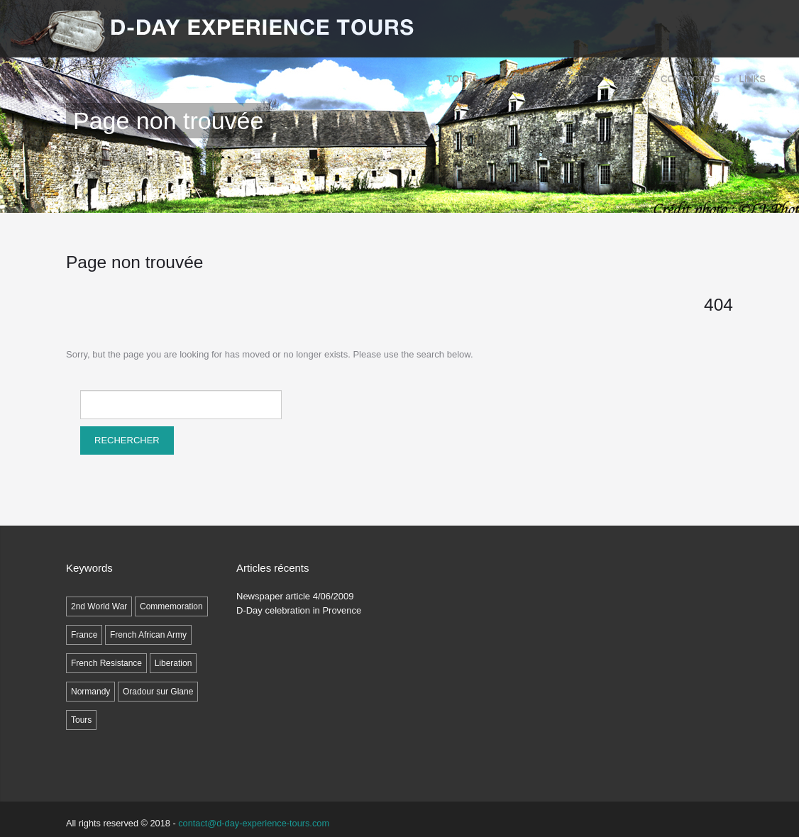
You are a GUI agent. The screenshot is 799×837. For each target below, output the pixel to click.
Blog (628, 79)
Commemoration (171, 606)
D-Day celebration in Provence (298, 610)
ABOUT (577, 79)
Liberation (173, 663)
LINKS (752, 79)
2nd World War (99, 606)
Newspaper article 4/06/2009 (295, 596)
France (84, 635)
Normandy (90, 692)
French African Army (148, 635)
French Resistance (106, 663)
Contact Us (690, 79)
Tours (465, 79)
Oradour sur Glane (158, 692)
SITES (522, 79)
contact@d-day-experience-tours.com (253, 823)
